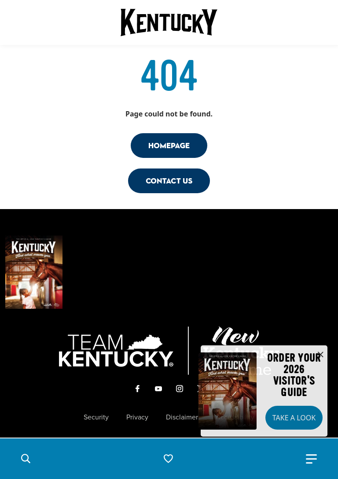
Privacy (137, 417)
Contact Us (169, 180)
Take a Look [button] (294, 418)
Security (96, 417)
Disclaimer (182, 417)
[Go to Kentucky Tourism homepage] (169, 22)
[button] (25, 458)
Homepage (169, 145)
